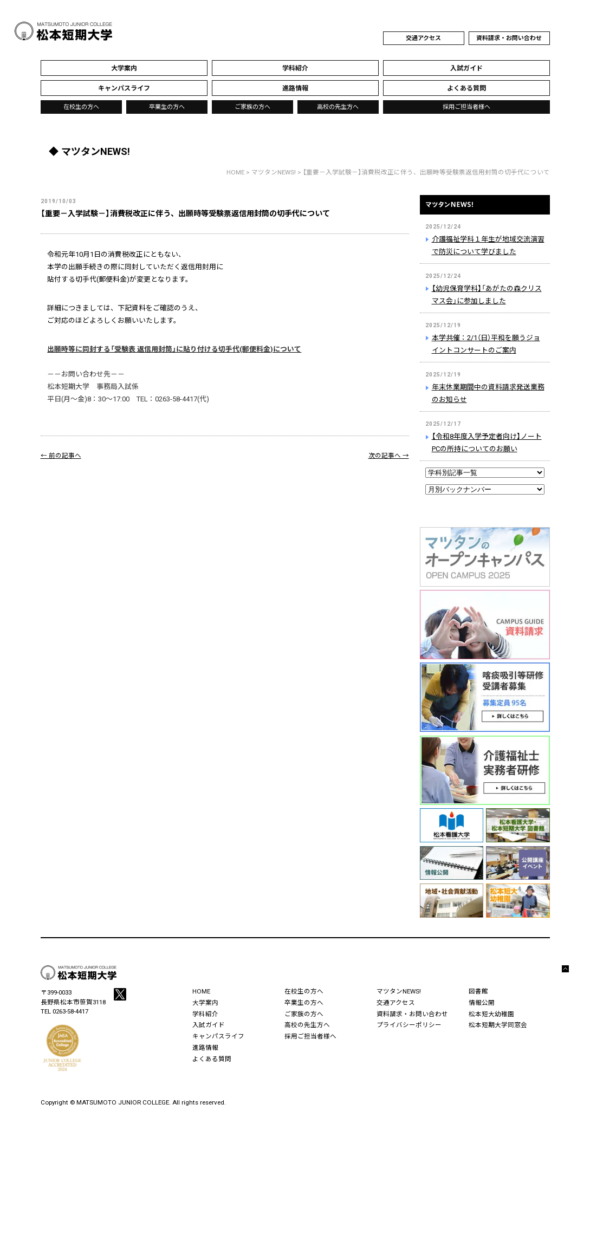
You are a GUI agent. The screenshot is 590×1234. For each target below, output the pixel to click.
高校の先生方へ (338, 107)
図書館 (478, 991)
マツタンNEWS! (485, 211)
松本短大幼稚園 (491, 1014)
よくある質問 (211, 1059)
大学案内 (205, 1002)
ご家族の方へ (252, 107)
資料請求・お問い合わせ (509, 38)
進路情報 (205, 1047)
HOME (235, 172)
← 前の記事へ (61, 455)
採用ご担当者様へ (466, 107)
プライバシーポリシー (409, 1025)
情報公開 (482, 1002)
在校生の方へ (81, 107)
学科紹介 (205, 1014)
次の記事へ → (388, 455)
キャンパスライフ (218, 1036)
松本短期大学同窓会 (498, 1025)
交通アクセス (423, 38)
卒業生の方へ (167, 107)
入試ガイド (208, 1025)
